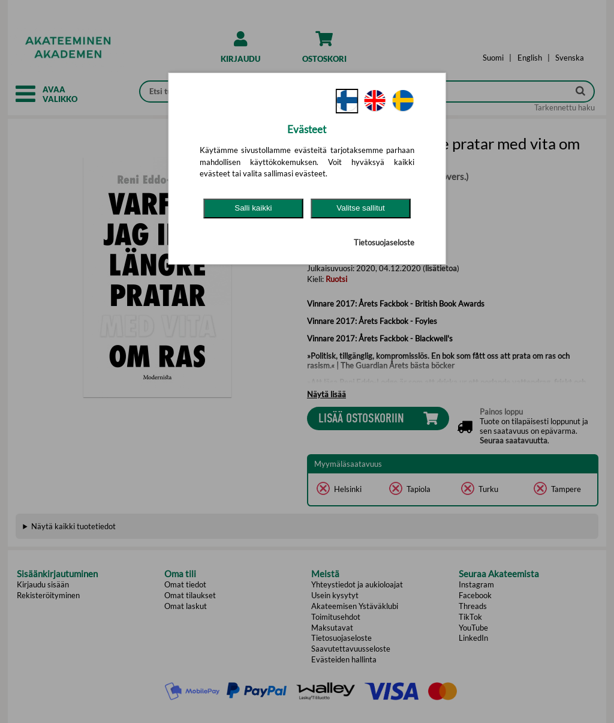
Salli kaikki (253, 207)
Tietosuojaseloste (384, 242)
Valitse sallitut (360, 207)
